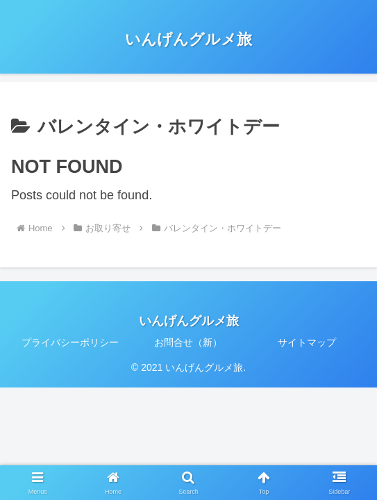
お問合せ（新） (188, 342)
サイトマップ (307, 342)
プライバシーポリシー (70, 342)
